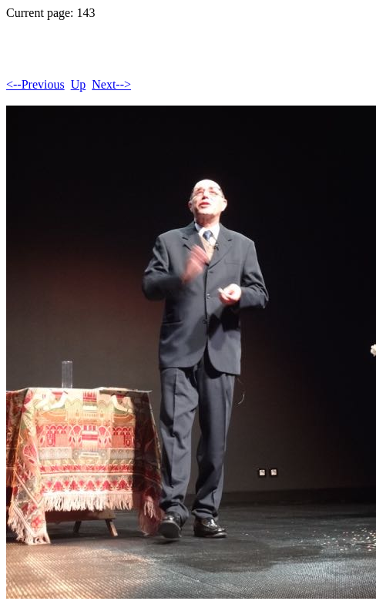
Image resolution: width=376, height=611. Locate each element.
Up (78, 84)
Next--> (111, 84)
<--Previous (35, 84)
